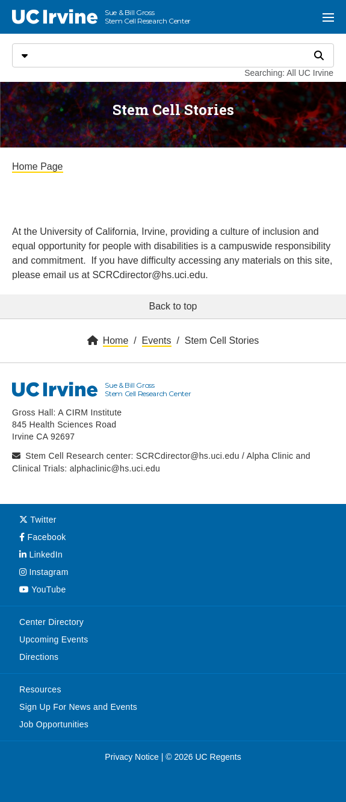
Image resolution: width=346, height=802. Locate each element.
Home (116, 340)
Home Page (37, 166)
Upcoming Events (53, 639)
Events (156, 340)
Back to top (173, 306)
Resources (40, 689)
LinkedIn (41, 554)
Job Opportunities (53, 724)
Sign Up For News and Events (78, 707)
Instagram (44, 572)
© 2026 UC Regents (203, 757)
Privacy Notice (131, 757)
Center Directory (51, 622)
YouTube (42, 589)
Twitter (38, 519)
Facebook (42, 537)
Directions (38, 657)
